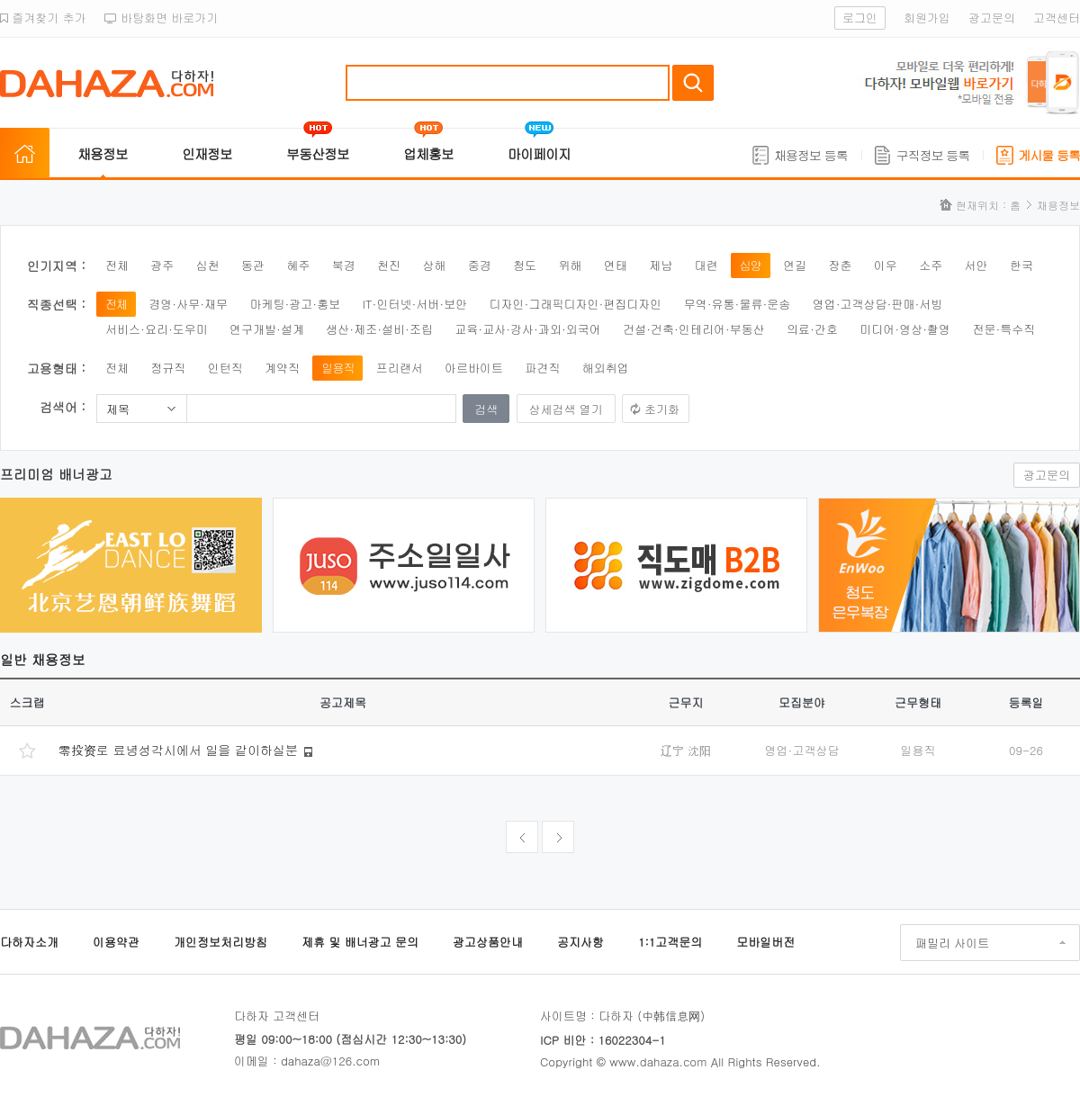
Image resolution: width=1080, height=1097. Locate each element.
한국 (1021, 265)
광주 (162, 265)
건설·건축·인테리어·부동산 (694, 328)
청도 (524, 265)
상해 (434, 265)
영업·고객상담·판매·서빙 (878, 303)
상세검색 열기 (566, 409)
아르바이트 (474, 367)
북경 (344, 265)
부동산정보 (317, 153)
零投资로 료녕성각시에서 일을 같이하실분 (178, 750)
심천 (208, 265)
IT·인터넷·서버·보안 (415, 303)
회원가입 (927, 17)
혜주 (298, 265)
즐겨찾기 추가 (43, 17)
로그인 (860, 17)
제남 (660, 265)
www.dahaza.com (657, 1061)
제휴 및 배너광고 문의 (360, 941)
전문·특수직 (1003, 328)
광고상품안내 (488, 941)
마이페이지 (539, 153)
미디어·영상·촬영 (905, 328)
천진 (388, 265)
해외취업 (605, 367)
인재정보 (207, 153)
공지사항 (580, 941)
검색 (693, 83)
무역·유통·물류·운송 (737, 303)
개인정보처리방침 (220, 941)
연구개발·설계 (267, 328)
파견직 (542, 367)
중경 (479, 265)
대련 (705, 265)
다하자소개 (29, 941)
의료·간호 (812, 328)
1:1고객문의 (670, 941)
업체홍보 (428, 153)
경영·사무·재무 (188, 303)
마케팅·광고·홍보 (294, 303)
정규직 (167, 367)
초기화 (662, 409)
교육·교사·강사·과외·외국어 (527, 328)
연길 (794, 265)
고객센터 (1056, 17)
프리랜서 (399, 367)
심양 (750, 265)
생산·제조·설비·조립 (379, 328)
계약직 (282, 367)
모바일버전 (765, 941)
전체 (117, 265)
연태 (615, 265)
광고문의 (991, 17)
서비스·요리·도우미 (156, 328)
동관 (253, 265)
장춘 (840, 265)
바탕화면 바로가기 (161, 17)
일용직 (337, 367)
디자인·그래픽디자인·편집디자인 (576, 303)
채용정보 (102, 153)
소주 (930, 265)
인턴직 (225, 367)
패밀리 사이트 (952, 942)
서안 (976, 265)
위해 (569, 265)
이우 (885, 265)
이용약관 (116, 941)
